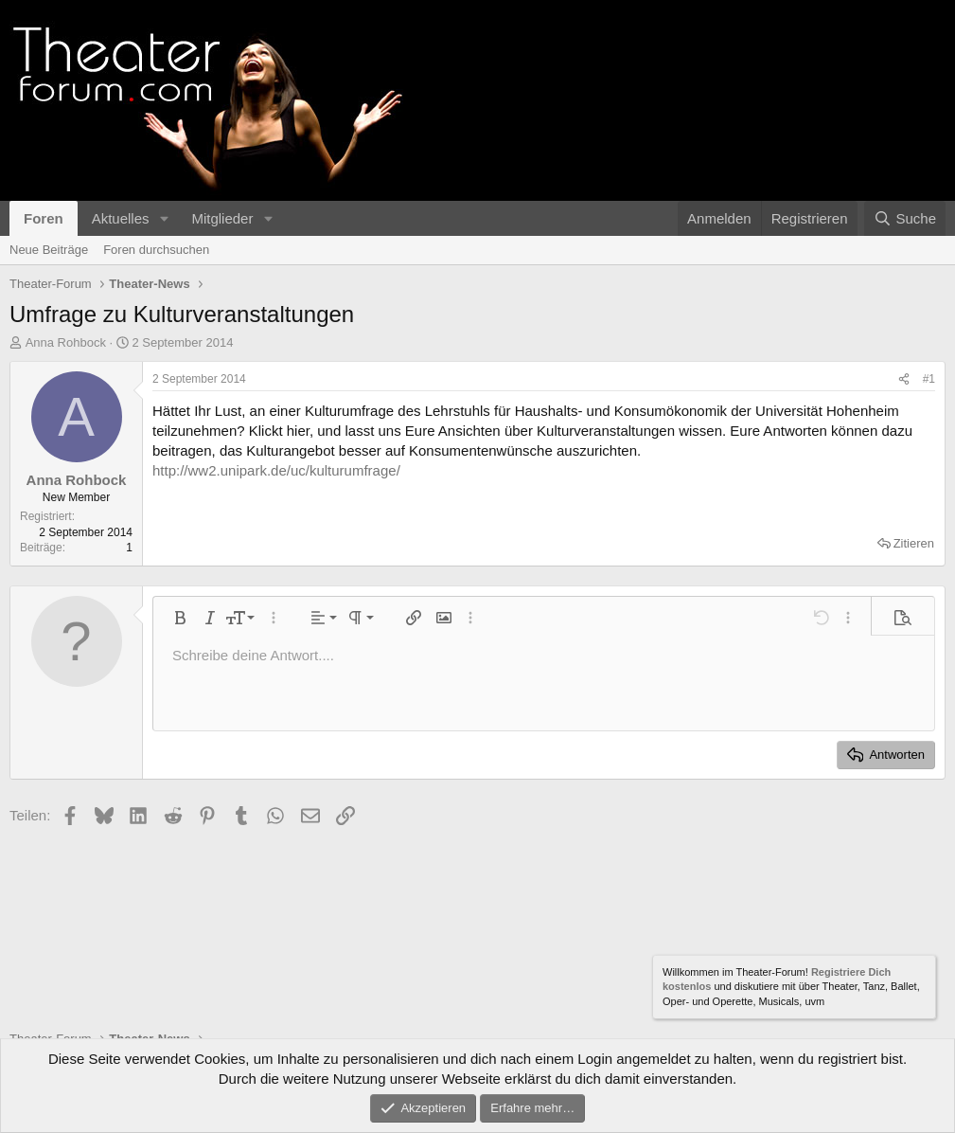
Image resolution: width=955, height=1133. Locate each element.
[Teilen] (904, 379)
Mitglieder (222, 218)
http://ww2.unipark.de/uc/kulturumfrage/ (276, 470)
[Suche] (905, 218)
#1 (929, 379)
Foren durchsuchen (156, 250)
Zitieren (913, 543)
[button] (163, 218)
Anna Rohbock (66, 342)
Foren (43, 218)
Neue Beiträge (48, 250)
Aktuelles (121, 218)
